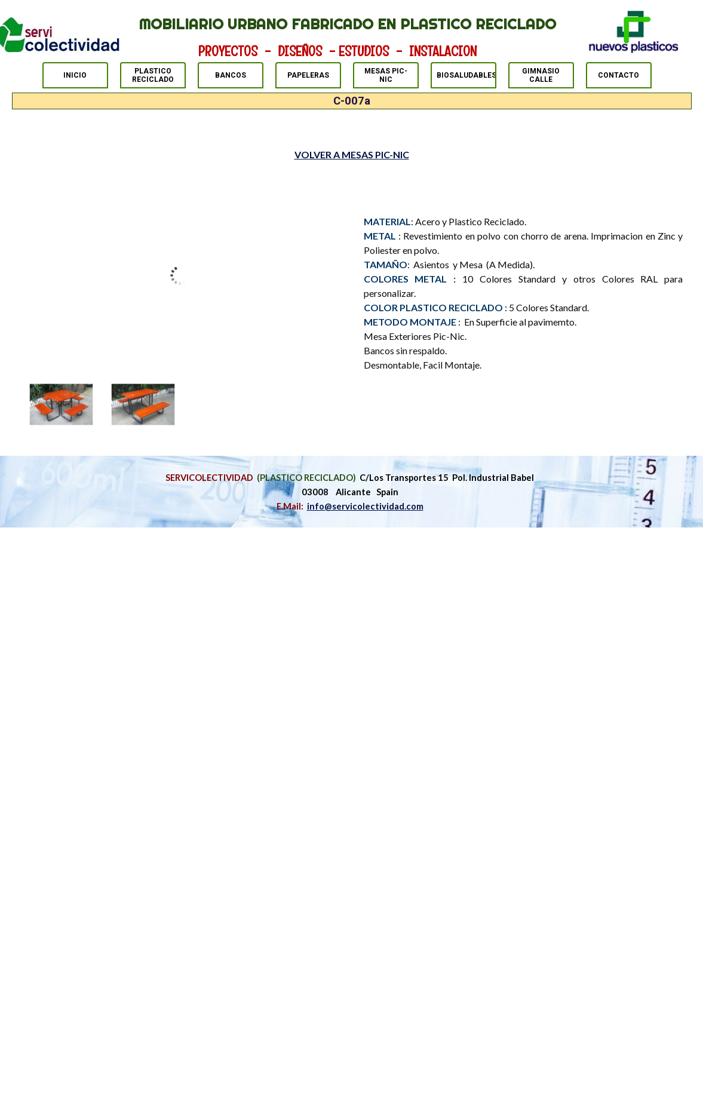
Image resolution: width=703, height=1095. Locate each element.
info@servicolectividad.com (365, 506)
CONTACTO (618, 75)
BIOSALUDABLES (466, 75)
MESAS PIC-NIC (385, 75)
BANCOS (230, 75)
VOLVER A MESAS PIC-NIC (351, 154)
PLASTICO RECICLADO (153, 75)
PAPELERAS (308, 75)
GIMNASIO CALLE (541, 75)
